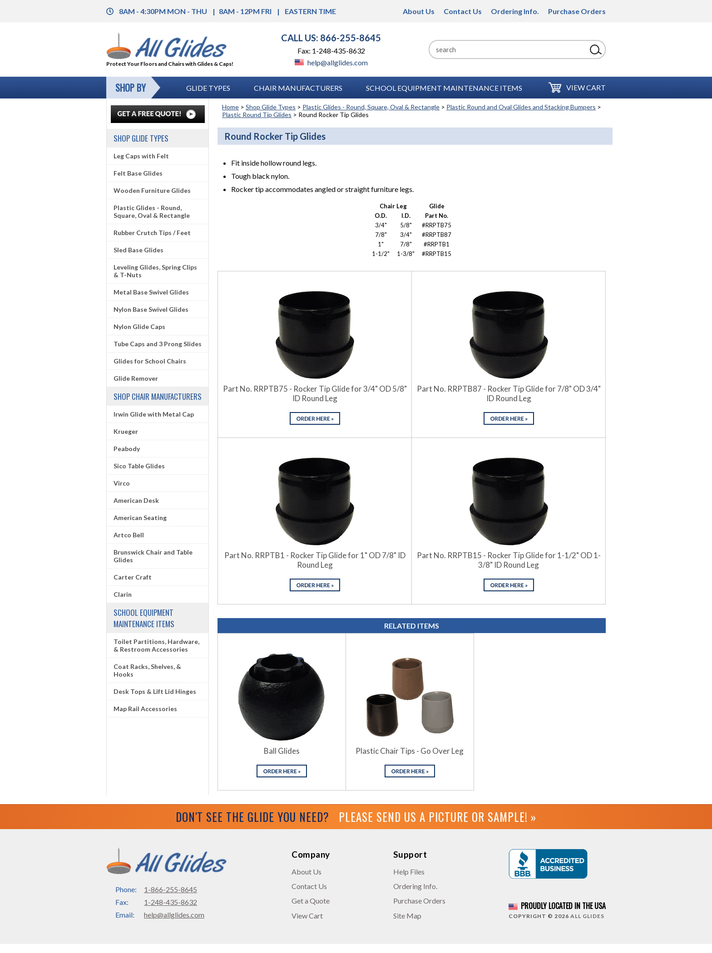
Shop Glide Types (271, 107)
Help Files (409, 871)
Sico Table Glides (139, 466)
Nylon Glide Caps (139, 326)
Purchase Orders (577, 11)
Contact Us (463, 11)
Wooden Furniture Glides (152, 190)
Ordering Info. (515, 11)
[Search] (507, 49)
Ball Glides (282, 751)
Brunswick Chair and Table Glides (153, 556)
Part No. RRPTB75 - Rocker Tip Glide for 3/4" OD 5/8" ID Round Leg (315, 393)
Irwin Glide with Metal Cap (154, 414)
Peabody (127, 448)
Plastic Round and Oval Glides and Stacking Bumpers (521, 107)
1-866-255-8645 (170, 889)
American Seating (140, 517)
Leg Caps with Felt (141, 156)
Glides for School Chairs (150, 361)
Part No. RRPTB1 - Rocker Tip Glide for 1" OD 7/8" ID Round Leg (314, 560)
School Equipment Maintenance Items (444, 88)
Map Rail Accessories (145, 708)
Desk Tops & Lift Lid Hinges (155, 691)
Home (230, 107)
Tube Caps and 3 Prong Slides (158, 344)
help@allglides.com (331, 62)
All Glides (587, 916)
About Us (419, 11)
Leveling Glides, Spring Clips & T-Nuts (155, 271)
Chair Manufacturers (298, 88)
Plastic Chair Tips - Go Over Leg (410, 751)
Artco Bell (129, 535)
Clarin (123, 594)
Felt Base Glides (138, 173)
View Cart (586, 87)
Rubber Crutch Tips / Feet (152, 232)
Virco (122, 483)
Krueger (126, 431)
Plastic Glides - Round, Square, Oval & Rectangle (371, 107)
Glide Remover (136, 378)
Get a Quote (311, 900)
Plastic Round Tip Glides (257, 114)
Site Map (407, 915)
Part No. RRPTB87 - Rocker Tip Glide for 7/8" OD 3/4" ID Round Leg (509, 393)
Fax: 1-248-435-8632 (331, 50)
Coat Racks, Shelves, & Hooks (147, 670)
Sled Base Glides (138, 250)
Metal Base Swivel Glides (151, 292)
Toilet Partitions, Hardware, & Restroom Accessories (156, 645)
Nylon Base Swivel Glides (151, 309)
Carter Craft (133, 577)
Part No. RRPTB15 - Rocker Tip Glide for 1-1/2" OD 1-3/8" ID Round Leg (509, 560)
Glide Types (208, 88)
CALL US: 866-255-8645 (331, 37)
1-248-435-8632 (170, 902)
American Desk (136, 500)
